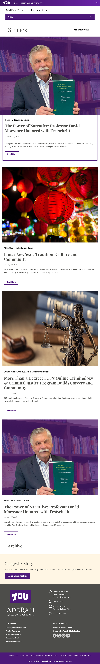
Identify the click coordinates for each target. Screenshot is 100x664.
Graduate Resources (13, 634)
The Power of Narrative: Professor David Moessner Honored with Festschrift (42, 128)
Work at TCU (13, 655)
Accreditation (86, 655)
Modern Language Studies (24, 248)
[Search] (97, 3)
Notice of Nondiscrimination (40, 655)
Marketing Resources (14, 641)
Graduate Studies (10, 371)
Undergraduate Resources (16, 627)
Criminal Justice (43, 371)
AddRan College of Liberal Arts (26, 10)
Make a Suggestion (17, 575)
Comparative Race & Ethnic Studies (66, 631)
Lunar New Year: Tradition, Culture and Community (41, 256)
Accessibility (24, 655)
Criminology (21, 371)
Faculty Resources (13, 631)
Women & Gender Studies (62, 627)
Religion (7, 119)
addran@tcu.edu (59, 613)
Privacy (76, 655)
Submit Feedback (12, 638)
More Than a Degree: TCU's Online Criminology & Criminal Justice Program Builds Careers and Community (48, 382)
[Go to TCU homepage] (23, 3)
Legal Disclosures (66, 655)
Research (26, 119)
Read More (12, 154)
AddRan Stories (17, 119)
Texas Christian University (50, 661)
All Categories (81, 29)
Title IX (55, 655)
